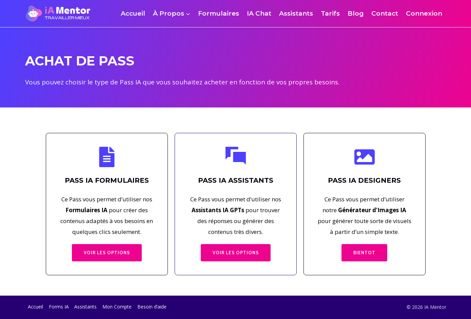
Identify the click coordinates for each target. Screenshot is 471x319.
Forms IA (59, 306)
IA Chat (259, 13)
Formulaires (218, 13)
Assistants (296, 13)
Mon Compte (117, 306)
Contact (384, 13)
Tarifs (330, 13)
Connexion (424, 13)
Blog (356, 13)
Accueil (133, 13)
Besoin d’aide (151, 306)
